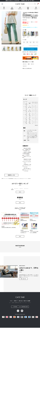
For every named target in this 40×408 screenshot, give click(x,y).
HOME (2, 178)
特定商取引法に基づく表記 (18, 302)
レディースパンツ (6, 178)
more (20, 202)
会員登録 (13, 302)
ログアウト (29, 302)
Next (20, 28)
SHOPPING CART (25, 306)
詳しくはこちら (23, 278)
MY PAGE (15, 306)
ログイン (10, 302)
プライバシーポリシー (25, 302)
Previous (2, 28)
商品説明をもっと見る (11, 175)
